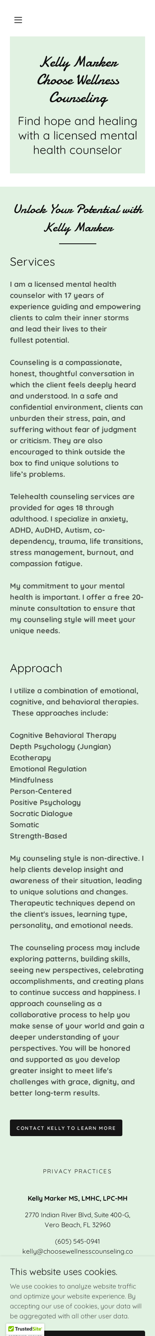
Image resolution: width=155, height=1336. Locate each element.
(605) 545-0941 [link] (77, 1241)
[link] (77, 80)
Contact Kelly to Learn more (66, 1128)
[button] (18, 20)
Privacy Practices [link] (77, 1171)
